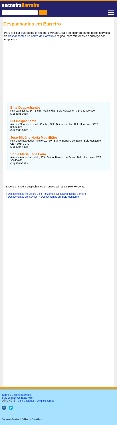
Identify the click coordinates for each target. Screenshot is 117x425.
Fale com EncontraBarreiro (17, 397)
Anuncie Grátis (45, 400)
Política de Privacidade (32, 419)
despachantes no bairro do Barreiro (31, 36)
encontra (20, 5)
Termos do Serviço (10, 419)
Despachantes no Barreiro (71, 193)
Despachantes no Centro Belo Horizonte (31, 193)
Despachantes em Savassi (23, 196)
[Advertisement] (58, 67)
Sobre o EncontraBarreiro (16, 394)
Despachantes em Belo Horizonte (60, 196)
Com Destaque (26, 400)
